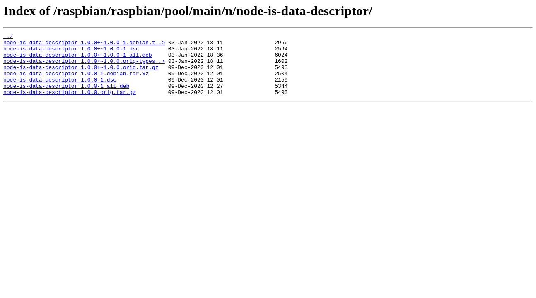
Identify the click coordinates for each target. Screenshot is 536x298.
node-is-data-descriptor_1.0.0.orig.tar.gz (69, 104)
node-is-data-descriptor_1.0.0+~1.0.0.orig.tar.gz (80, 74)
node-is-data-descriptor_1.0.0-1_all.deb (66, 97)
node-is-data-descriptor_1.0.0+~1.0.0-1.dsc (71, 52)
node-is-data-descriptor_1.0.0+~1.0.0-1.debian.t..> (84, 44)
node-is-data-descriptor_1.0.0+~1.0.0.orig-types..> (84, 67)
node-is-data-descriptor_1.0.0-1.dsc (59, 89)
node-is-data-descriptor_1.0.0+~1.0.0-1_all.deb (77, 59)
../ (8, 37)
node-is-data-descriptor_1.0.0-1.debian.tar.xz (76, 82)
